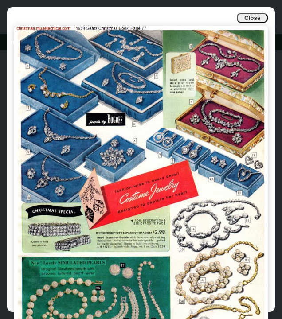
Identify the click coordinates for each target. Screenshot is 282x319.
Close (252, 18)
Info (14, 42)
